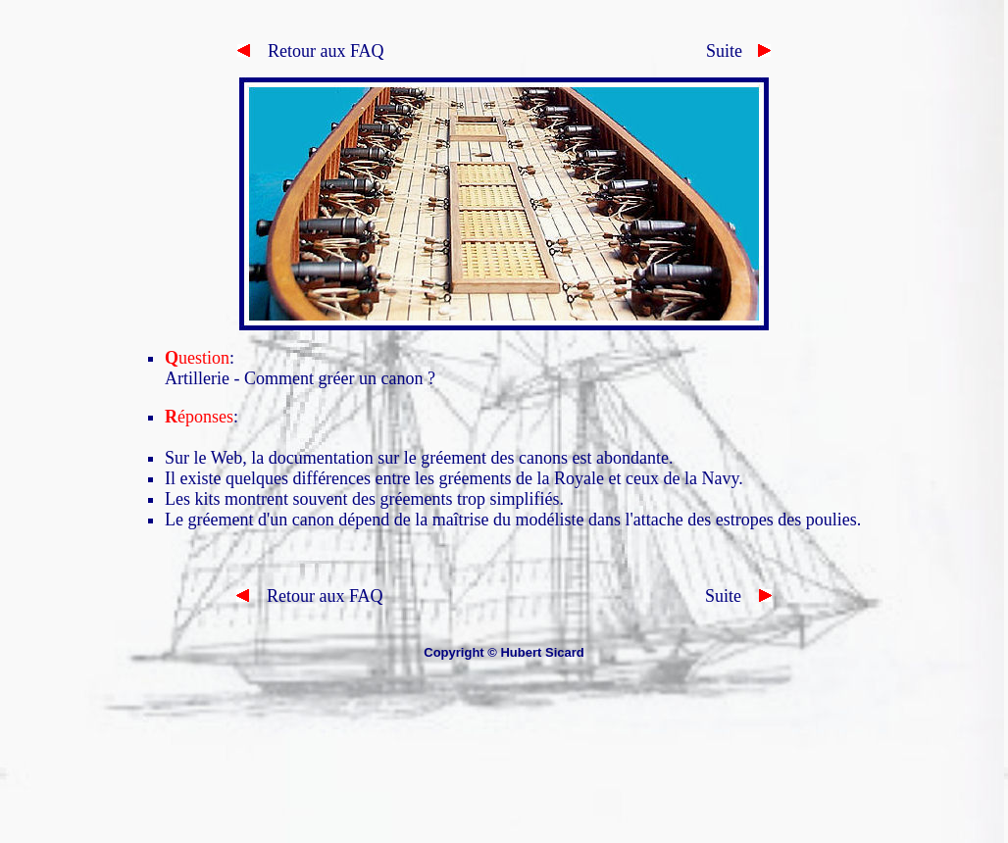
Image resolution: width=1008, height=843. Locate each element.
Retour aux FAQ (310, 51)
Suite (724, 51)
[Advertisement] (504, 768)
